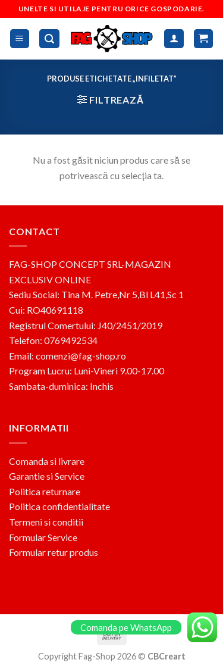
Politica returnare (44, 491)
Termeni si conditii (46, 521)
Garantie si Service (46, 476)
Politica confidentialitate (59, 506)
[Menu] (20, 39)
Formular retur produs (53, 552)
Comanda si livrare (46, 461)
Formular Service (43, 537)
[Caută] (49, 39)
